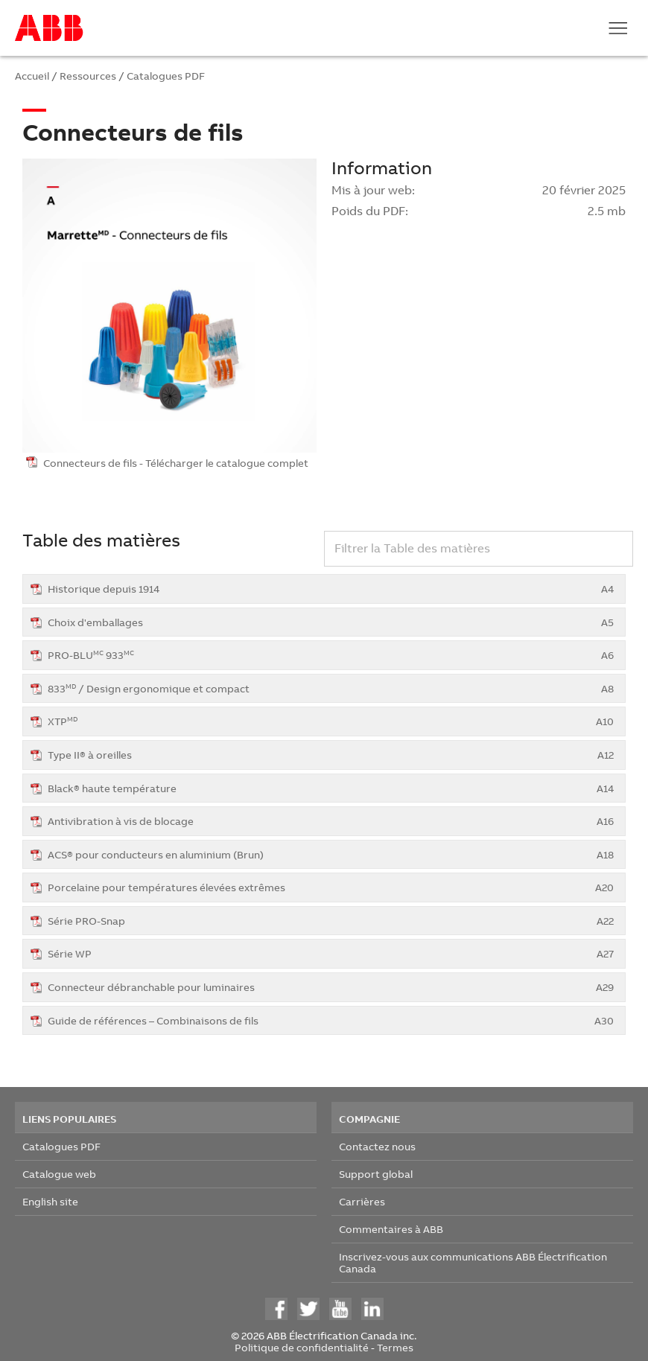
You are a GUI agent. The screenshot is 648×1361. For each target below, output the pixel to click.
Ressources (88, 75)
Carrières (362, 1201)
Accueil (32, 75)
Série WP (331, 953)
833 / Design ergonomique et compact (331, 688)
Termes (395, 1347)
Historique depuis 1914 (331, 588)
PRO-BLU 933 (331, 655)
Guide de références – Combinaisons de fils (331, 1020)
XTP (331, 721)
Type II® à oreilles (331, 755)
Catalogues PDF (166, 75)
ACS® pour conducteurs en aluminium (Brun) (331, 854)
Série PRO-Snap (331, 921)
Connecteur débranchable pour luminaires (331, 987)
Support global (376, 1174)
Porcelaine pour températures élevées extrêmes (331, 887)
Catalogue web (59, 1174)
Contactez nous (377, 1146)
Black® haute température (331, 788)
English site (50, 1201)
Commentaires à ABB (391, 1229)
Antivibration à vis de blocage (331, 821)
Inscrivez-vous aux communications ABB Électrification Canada (473, 1262)
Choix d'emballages (331, 622)
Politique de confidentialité (302, 1347)
